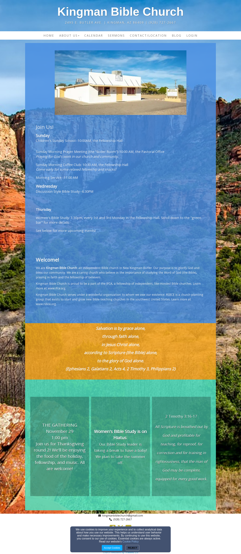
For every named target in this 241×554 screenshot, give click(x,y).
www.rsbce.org (46, 304)
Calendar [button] (93, 35)
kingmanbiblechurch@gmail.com (122, 515)
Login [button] (192, 35)
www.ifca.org (56, 288)
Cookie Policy (131, 541)
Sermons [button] (116, 35)
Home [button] (49, 35)
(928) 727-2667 (122, 519)
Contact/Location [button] (148, 35)
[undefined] (59, 447)
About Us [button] (69, 35)
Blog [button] (176, 35)
